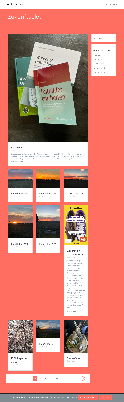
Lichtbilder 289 (47, 280)
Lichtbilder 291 (47, 244)
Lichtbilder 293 (47, 193)
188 (57, 347)
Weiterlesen (71, 311)
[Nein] (121, 398)
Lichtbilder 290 (20, 244)
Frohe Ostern (46, 330)
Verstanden (106, 397)
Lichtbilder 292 (75, 193)
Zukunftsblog (111, 4)
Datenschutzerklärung (88, 397)
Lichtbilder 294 (20, 193)
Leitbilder (16, 147)
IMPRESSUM (36, 372)
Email (33, 383)
